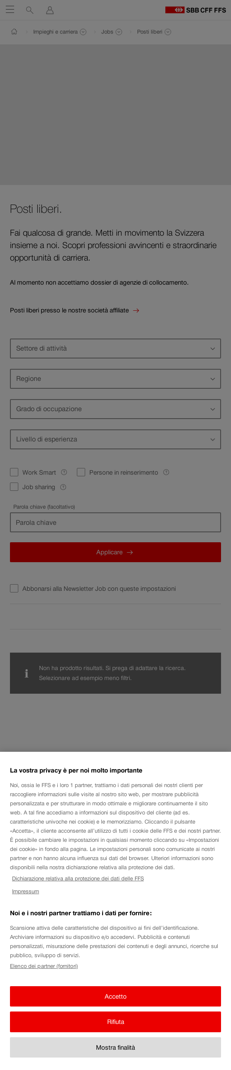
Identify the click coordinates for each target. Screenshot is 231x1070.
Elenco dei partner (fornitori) (44, 975)
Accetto (116, 1004)
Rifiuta (115, 1030)
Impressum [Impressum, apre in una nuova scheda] (25, 900)
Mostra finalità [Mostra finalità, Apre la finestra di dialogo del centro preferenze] (115, 1055)
